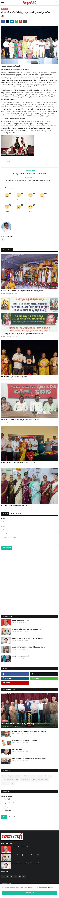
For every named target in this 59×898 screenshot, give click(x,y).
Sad (19, 212)
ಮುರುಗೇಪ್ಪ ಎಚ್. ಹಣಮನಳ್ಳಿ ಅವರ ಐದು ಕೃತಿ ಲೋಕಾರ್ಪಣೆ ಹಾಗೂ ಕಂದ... (22, 334)
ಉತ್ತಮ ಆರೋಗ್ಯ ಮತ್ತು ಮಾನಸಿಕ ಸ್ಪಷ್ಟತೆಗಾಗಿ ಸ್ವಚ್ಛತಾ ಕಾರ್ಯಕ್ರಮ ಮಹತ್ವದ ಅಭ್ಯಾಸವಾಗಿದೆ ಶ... (29, 181)
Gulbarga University (43, 778)
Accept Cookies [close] (29, 893)
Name (3, 518)
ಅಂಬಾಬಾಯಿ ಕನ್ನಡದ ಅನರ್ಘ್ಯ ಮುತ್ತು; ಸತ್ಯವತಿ (14, 377)
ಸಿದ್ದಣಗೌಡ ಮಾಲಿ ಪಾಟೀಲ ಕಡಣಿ (20, 620)
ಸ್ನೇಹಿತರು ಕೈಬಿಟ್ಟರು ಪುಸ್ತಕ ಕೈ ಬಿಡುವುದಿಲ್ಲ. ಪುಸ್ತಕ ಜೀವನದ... (18, 463)
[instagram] (11, 875)
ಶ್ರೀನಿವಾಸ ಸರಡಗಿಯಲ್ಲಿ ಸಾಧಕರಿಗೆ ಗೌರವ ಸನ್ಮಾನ (24, 739)
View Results (12, 815)
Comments (5, 514)
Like (7, 200)
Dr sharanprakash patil (8, 778)
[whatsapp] (15, 875)
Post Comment (7, 548)
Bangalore (11, 775)
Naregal (33, 775)
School (34, 778)
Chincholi (40, 775)
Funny (42, 200)
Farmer (4, 775)
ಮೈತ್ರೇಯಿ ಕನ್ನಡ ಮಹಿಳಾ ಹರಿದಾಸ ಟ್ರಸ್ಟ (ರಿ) (14, 506)
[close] (57, 886)
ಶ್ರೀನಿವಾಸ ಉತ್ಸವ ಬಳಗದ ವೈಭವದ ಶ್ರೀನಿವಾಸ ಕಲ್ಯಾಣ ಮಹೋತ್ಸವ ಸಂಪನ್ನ (22, 291)
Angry (7, 212)
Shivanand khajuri (25, 778)
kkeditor (5, 16)
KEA (50, 775)
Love (30, 200)
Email (3, 526)
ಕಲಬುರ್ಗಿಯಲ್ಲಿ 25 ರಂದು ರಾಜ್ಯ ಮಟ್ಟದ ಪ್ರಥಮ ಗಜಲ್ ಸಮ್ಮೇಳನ (20, 420)
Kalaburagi (19, 775)
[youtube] (19, 875)
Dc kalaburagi (5, 782)
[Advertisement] (29, 586)
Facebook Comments (16, 514)
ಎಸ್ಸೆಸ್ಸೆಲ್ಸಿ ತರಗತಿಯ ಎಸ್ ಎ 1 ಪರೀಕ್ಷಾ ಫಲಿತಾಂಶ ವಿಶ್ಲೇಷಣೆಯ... (27, 638)
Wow (30, 212)
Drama (8, 161)
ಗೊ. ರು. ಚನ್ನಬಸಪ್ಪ (17, 748)
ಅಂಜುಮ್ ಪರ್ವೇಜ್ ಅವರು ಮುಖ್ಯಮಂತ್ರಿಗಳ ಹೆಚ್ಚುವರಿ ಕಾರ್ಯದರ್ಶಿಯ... (30, 730)
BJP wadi (26, 775)
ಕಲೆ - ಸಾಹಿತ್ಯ (4, 9)
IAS (17, 778)
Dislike (18, 200)
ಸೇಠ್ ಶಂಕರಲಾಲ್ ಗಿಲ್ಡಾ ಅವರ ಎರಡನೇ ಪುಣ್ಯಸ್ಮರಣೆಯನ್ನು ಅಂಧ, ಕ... (29, 757)
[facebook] (3, 875)
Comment (4, 534)
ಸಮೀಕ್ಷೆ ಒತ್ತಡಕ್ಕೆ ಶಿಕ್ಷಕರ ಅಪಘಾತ (20, 656)
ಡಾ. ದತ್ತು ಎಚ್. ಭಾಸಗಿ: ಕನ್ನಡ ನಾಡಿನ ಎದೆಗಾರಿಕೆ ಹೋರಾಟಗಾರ (29, 174)
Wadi (13, 782)
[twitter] (7, 875)
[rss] (24, 875)
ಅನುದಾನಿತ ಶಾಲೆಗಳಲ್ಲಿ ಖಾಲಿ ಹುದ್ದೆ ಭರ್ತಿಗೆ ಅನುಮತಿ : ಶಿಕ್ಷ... (26, 629)
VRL (46, 775)
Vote (4, 815)
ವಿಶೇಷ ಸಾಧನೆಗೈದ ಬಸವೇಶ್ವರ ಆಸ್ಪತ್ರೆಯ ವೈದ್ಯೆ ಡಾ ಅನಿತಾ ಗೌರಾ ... (28, 647)
